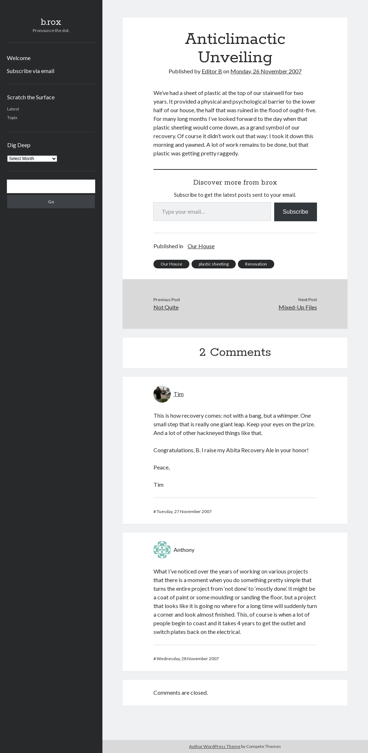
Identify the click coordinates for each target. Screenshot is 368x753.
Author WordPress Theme (214, 746)
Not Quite (166, 307)
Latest (13, 109)
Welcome (19, 57)
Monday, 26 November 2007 (266, 71)
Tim (179, 393)
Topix (12, 117)
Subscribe (295, 212)
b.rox (51, 22)
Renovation (256, 264)
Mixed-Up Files (298, 307)
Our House (201, 245)
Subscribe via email (30, 70)
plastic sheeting (214, 264)
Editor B (212, 71)
